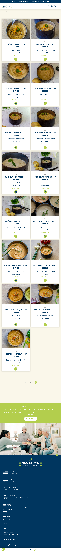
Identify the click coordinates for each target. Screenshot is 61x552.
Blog (4, 521)
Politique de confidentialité (10, 545)
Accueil (3, 12)
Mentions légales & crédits (10, 544)
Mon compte (6, 519)
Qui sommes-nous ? (8, 542)
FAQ (4, 530)
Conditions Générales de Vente (11, 534)
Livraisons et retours (8, 532)
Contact (30, 419)
